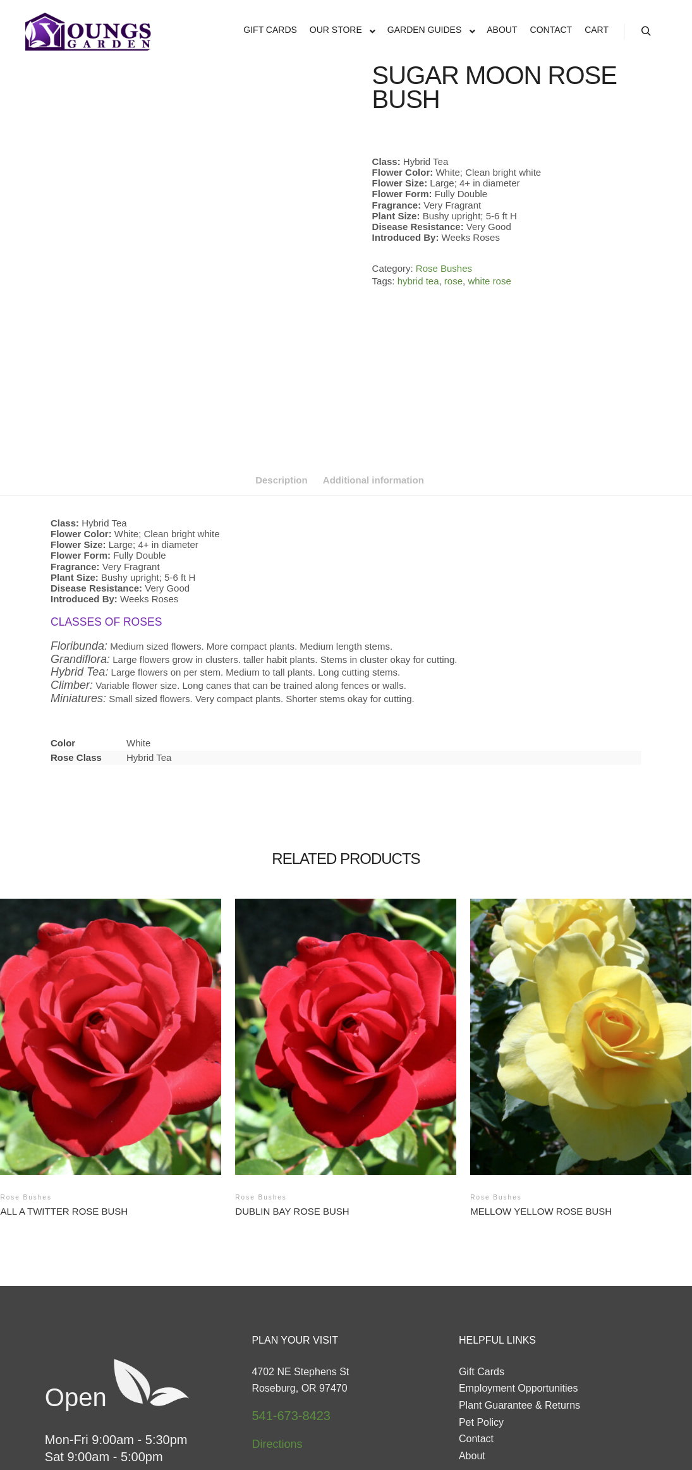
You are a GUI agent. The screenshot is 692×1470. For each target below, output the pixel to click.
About (472, 1340)
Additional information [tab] (373, 365)
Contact (476, 1323)
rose (453, 281)
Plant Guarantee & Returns (519, 1290)
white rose (489, 281)
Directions (277, 1328)
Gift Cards (481, 1256)
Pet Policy (481, 1306)
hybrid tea (418, 281)
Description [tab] (281, 365)
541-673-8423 (291, 1301)
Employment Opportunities (518, 1273)
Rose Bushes (444, 268)
